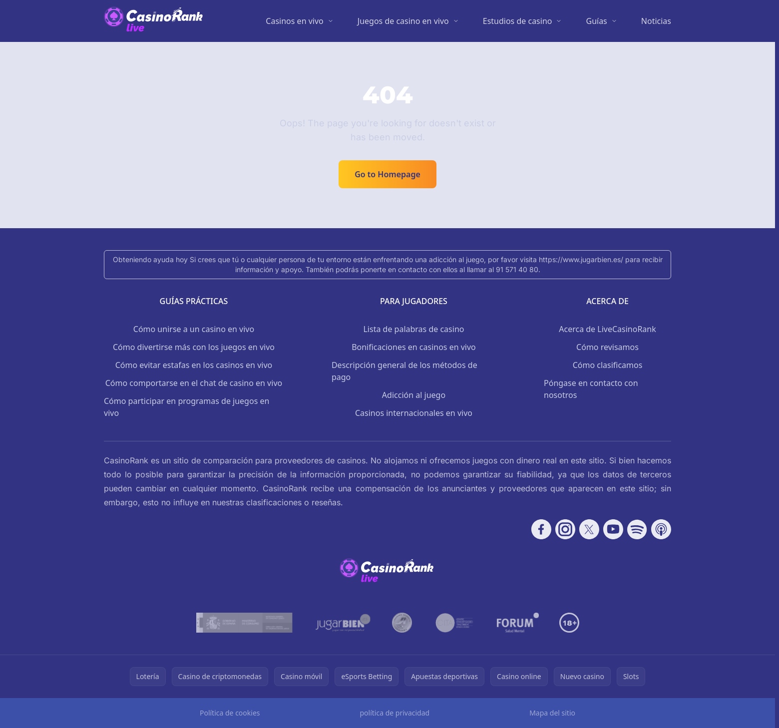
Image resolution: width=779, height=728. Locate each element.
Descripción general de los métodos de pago (404, 371)
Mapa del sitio (552, 713)
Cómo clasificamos (608, 365)
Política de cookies (230, 713)
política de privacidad (394, 713)
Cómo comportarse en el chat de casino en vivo (193, 382)
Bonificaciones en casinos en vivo (414, 347)
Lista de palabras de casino (413, 329)
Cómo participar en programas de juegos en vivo (186, 406)
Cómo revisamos (607, 347)
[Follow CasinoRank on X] (589, 529)
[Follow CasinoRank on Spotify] (637, 529)
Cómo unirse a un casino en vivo (193, 329)
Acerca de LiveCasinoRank (607, 329)
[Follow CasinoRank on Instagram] (565, 529)
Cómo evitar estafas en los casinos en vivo (194, 365)
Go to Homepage (387, 174)
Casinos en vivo (294, 20)
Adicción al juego (413, 394)
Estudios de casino (517, 20)
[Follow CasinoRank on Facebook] (541, 529)
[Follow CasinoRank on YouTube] (613, 529)
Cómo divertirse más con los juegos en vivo (194, 347)
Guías (596, 20)
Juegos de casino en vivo (403, 20)
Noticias (656, 20)
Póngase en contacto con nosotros (591, 388)
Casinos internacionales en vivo (413, 412)
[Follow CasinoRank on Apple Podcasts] (661, 529)
